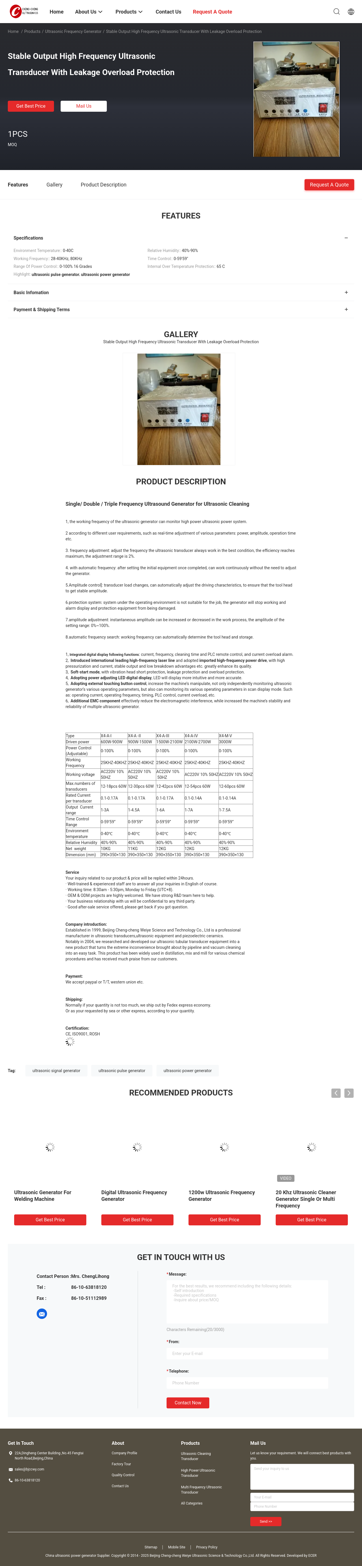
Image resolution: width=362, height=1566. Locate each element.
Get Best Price (31, 106)
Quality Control (123, 1475)
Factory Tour (121, 1464)
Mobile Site (176, 1547)
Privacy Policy (206, 1547)
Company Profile (124, 1453)
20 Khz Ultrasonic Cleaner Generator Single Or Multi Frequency (306, 1199)
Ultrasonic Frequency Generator (73, 31)
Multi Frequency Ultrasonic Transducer (201, 1489)
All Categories (191, 1503)
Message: (177, 1274)
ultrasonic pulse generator (121, 1070)
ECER (312, 1556)
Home (13, 31)
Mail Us (84, 106)
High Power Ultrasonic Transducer (198, 1473)
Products (32, 31)
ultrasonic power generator (188, 1070)
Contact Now (188, 1403)
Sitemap (151, 1547)
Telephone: (179, 1371)
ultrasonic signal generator (56, 1070)
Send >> (266, 1522)
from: (174, 1341)
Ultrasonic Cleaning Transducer (196, 1456)
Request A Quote (329, 184)
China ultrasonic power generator (70, 1556)
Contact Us (120, 1486)
